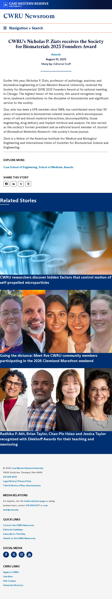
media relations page (34, 501)
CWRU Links (11, 566)
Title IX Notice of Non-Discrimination (22, 485)
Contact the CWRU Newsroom (18, 525)
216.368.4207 (33, 505)
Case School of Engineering (20, 167)
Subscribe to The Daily (14, 534)
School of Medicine (50, 167)
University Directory (13, 585)
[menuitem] (56, 525)
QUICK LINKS (11, 519)
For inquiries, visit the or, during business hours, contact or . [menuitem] (29, 505)
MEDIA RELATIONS (15, 495)
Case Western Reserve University (27, 468)
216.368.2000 (10, 476)
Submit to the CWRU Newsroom (19, 538)
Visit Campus (9, 580)
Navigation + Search (22, 28)
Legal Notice (9, 481)
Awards (68, 167)
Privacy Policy (24, 481)
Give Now (8, 576)
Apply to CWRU (11, 572)
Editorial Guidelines (13, 529)
